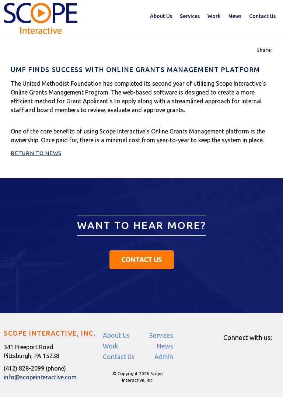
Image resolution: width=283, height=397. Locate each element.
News (234, 16)
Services (190, 16)
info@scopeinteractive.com (40, 377)
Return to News (36, 153)
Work (214, 16)
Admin (163, 356)
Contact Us (262, 16)
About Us (161, 16)
